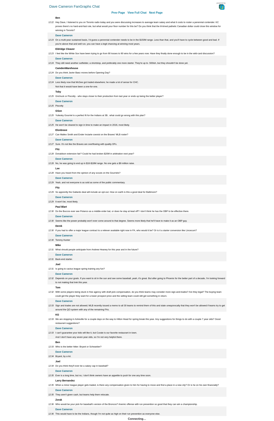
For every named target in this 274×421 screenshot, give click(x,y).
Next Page (156, 12)
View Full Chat (136, 12)
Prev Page (118, 12)
